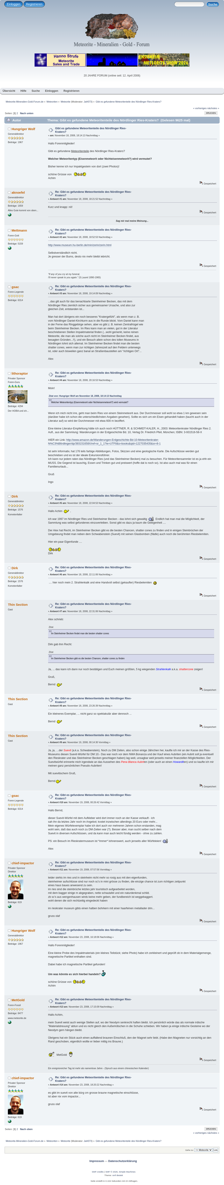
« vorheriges (200, 108)
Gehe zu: (189, 1150)
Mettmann (19, 230)
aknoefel (18, 192)
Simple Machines (127, 1172)
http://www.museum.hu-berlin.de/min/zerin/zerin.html (80, 245)
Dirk (15, 496)
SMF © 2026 (111, 1172)
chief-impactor (23, 863)
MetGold (18, 1000)
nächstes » (213, 108)
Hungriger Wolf (23, 129)
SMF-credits (98, 1172)
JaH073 (88, 101)
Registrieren (34, 4)
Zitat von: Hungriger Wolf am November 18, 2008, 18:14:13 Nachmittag (85, 396)
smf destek (117, 1175)
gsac (15, 287)
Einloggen (13, 4)
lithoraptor (20, 373)
